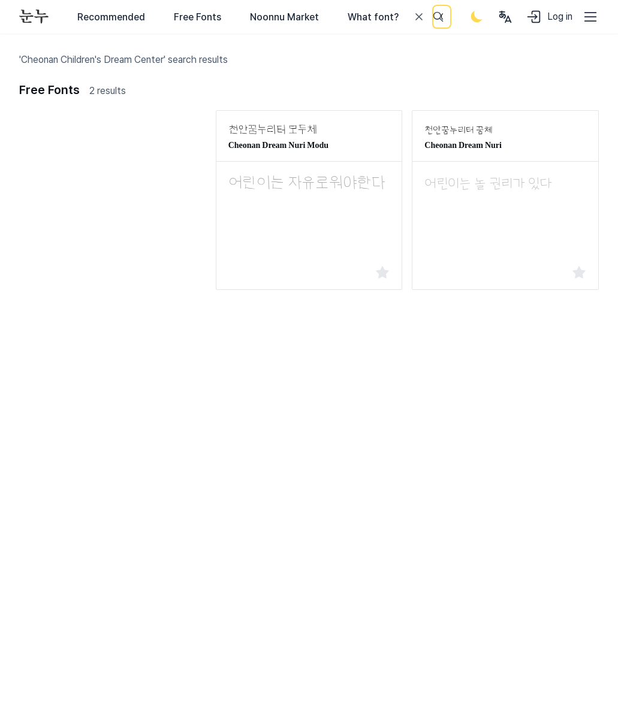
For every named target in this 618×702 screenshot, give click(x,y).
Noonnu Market (284, 17)
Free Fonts (197, 17)
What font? (373, 17)
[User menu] (505, 16)
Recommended (111, 17)
